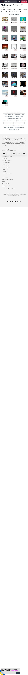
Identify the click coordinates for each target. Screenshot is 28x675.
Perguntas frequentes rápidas (7, 179)
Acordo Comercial (5, 183)
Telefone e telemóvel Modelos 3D (9, 120)
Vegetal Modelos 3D (21, 120)
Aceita (17, 672)
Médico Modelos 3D (8, 125)
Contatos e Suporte (7, 174)
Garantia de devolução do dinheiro (8, 188)
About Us (4, 136)
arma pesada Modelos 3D (9, 127)
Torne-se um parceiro (6, 167)
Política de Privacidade (6, 185)
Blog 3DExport (5, 169)
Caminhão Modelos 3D (19, 127)
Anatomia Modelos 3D (14, 129)
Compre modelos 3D (7, 156)
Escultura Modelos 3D (8, 114)
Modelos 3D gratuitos (6, 162)
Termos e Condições (6, 186)
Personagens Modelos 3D (19, 114)
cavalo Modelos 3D (19, 116)
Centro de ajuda (5, 177)
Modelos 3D (4, 158)
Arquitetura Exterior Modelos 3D (14, 118)
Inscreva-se (24, 1)
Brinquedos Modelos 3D (19, 122)
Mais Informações (14, 670)
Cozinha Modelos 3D (9, 116)
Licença (3, 181)
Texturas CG (4, 164)
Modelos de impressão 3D (7, 160)
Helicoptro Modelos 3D (19, 125)
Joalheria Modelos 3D (8, 122)
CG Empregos (4, 171)
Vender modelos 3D (6, 166)
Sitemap (18, 195)
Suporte (3, 175)
